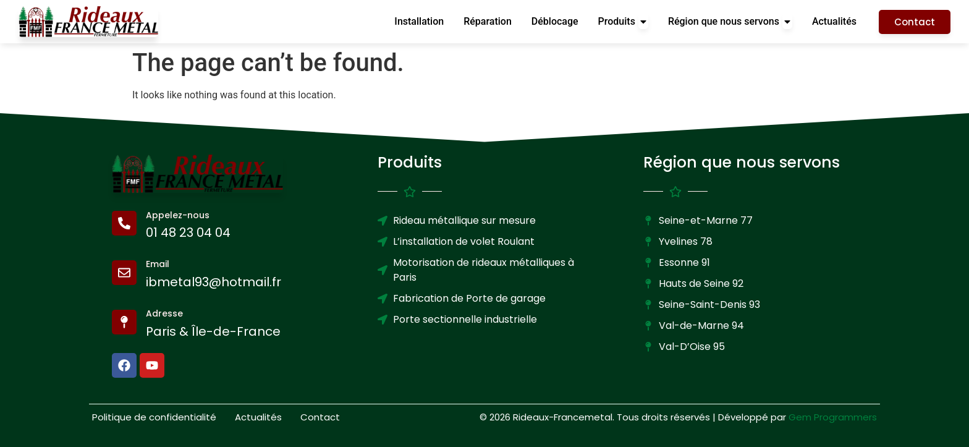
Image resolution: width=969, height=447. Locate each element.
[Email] (124, 272)
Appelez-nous (177, 215)
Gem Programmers (833, 417)
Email (157, 264)
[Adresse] (124, 322)
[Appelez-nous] (124, 223)
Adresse (164, 313)
